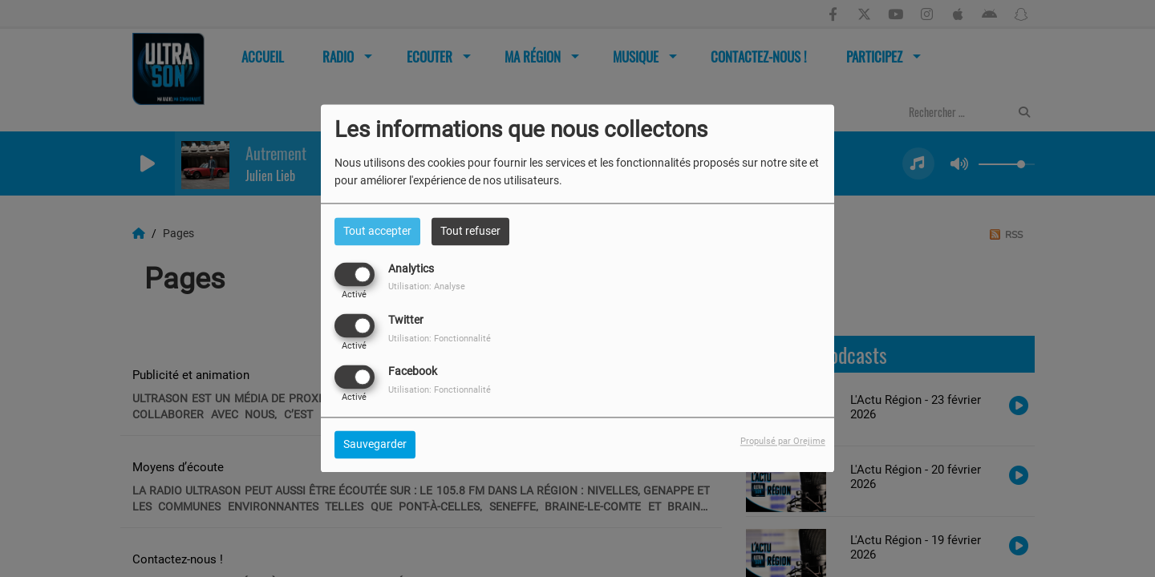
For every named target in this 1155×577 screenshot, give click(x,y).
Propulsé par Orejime (782, 442)
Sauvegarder (375, 444)
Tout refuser (470, 230)
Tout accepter (377, 230)
